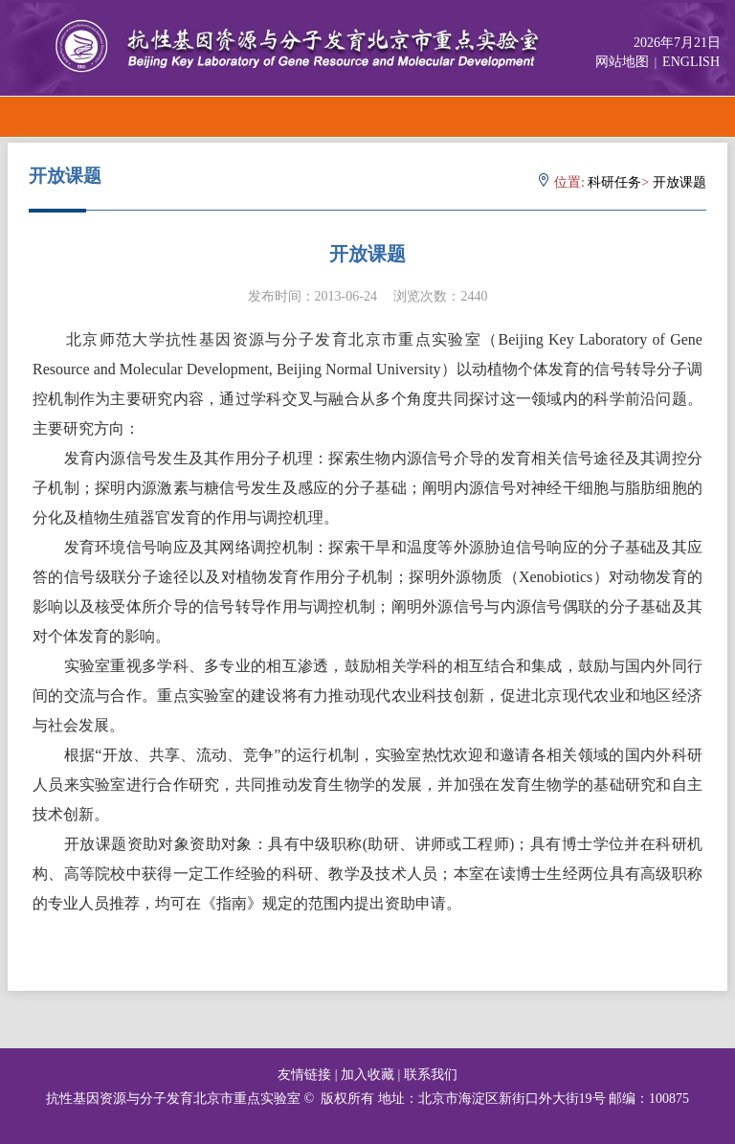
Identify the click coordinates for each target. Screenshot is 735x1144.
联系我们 (430, 1074)
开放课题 (679, 182)
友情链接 (304, 1074)
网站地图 (622, 62)
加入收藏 (367, 1074)
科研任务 (614, 182)
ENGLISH (691, 62)
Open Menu (714, 117)
